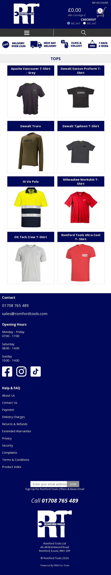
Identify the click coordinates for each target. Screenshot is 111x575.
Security (7, 445)
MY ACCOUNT (100, 2)
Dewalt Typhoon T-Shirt (81, 126)
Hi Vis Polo (31, 181)
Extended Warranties (16, 431)
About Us (8, 395)
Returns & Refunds (14, 424)
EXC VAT (91, 23)
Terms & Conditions (15, 460)
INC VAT (75, 23)
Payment (8, 410)
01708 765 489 (15, 305)
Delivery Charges (13, 417)
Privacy (7, 438)
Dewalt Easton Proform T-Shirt (81, 70)
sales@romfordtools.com (24, 313)
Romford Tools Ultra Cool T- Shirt (80, 237)
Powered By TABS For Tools (55, 565)
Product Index (11, 467)
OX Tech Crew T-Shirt (30, 237)
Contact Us (9, 402)
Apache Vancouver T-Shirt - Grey (31, 70)
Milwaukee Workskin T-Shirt (81, 181)
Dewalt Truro (30, 126)
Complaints (9, 452)
